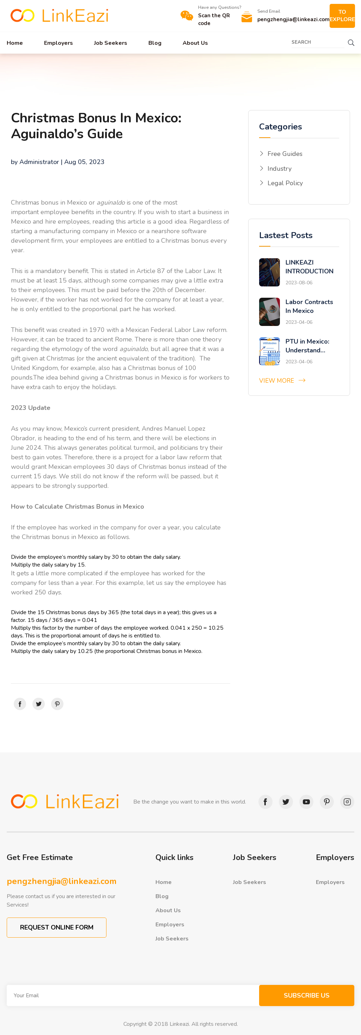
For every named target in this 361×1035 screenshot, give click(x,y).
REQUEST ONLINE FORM (56, 927)
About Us (195, 43)
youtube (304, 802)
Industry (280, 168)
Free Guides (285, 154)
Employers (58, 43)
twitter (284, 802)
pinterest (325, 802)
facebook (263, 802)
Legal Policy (285, 183)
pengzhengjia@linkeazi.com (62, 881)
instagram (345, 802)
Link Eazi (59, 16)
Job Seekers (110, 43)
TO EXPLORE (342, 15)
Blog (154, 43)
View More (276, 381)
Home (15, 43)
